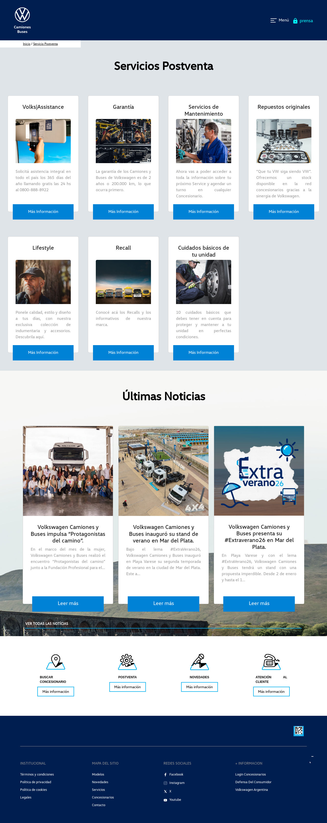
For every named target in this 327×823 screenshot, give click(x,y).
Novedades (100, 782)
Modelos (98, 774)
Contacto (98, 805)
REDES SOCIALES (177, 763)
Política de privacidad (35, 782)
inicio (26, 44)
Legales (25, 797)
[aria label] (312, 760)
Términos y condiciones (37, 774)
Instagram (177, 783)
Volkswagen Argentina (251, 790)
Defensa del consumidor (253, 782)
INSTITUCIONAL (33, 763)
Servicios (98, 790)
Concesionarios (103, 797)
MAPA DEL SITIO (105, 763)
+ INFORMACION (248, 763)
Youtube (175, 799)
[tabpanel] (56, 674)
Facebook (176, 774)
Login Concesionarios (250, 774)
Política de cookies (33, 790)
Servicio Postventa (45, 44)
